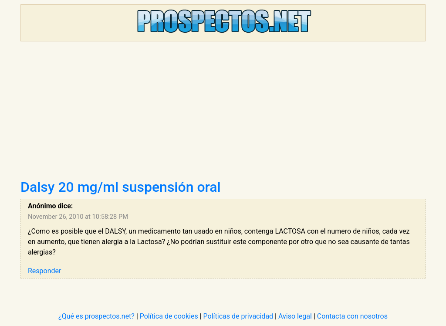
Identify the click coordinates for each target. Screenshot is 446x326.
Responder (44, 271)
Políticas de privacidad (238, 316)
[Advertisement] (223, 113)
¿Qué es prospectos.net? (96, 316)
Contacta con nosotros (352, 316)
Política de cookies (169, 316)
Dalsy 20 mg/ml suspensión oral (120, 187)
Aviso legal (295, 316)
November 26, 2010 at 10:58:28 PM (78, 217)
